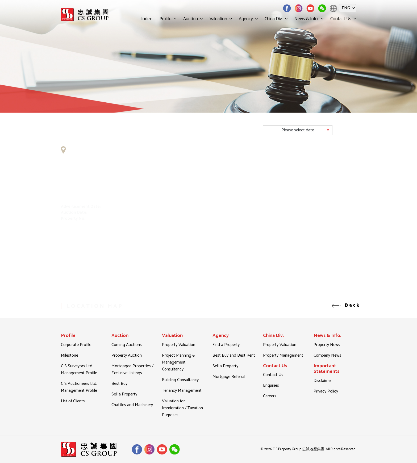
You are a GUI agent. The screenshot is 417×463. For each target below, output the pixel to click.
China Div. (274, 19)
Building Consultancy (180, 379)
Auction (190, 19)
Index (146, 19)
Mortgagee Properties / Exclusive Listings (132, 369)
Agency (246, 19)
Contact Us (340, 19)
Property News (327, 344)
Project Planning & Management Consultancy (178, 362)
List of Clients (73, 401)
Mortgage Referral (228, 376)
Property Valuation (178, 344)
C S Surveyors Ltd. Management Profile (79, 369)
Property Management (283, 355)
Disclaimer (323, 380)
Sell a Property (124, 394)
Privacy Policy (326, 391)
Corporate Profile (76, 344)
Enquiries (271, 385)
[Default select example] (297, 130)
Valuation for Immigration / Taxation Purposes (182, 408)
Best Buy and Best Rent (233, 355)
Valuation (218, 19)
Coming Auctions (126, 344)
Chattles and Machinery (132, 404)
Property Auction (126, 355)
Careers (269, 396)
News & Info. (306, 19)
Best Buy (119, 383)
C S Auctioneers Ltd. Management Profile (79, 387)
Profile (166, 19)
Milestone (69, 355)
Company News (327, 355)
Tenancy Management (182, 390)
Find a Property (226, 344)
